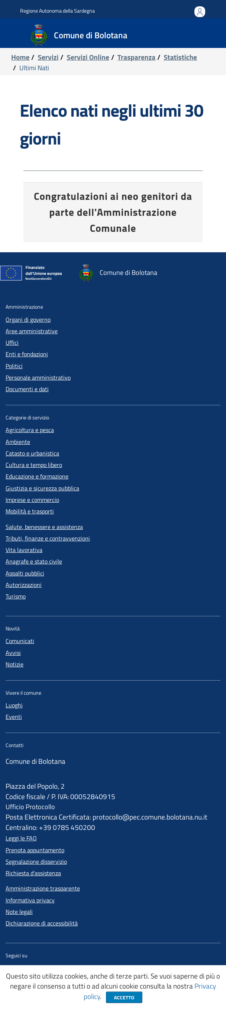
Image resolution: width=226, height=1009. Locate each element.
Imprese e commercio (32, 499)
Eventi (14, 716)
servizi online (88, 57)
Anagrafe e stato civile (34, 561)
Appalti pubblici (25, 573)
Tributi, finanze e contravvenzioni (48, 538)
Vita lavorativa (24, 549)
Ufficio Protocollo (30, 807)
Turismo (16, 596)
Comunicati (20, 640)
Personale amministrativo (38, 377)
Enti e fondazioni (27, 354)
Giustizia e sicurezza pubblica (42, 488)
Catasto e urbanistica (32, 453)
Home (20, 57)
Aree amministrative (32, 331)
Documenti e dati (27, 389)
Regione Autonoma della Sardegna (57, 10)
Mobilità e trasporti (30, 511)
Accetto (124, 997)
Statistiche (180, 57)
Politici (14, 365)
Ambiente (18, 441)
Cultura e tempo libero (34, 464)
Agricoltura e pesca (30, 429)
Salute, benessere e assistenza (44, 526)
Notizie (14, 664)
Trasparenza (136, 57)
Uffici (12, 342)
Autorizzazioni (24, 584)
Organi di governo (28, 319)
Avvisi (13, 652)
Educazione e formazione (37, 476)
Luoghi (14, 705)
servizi (48, 57)
